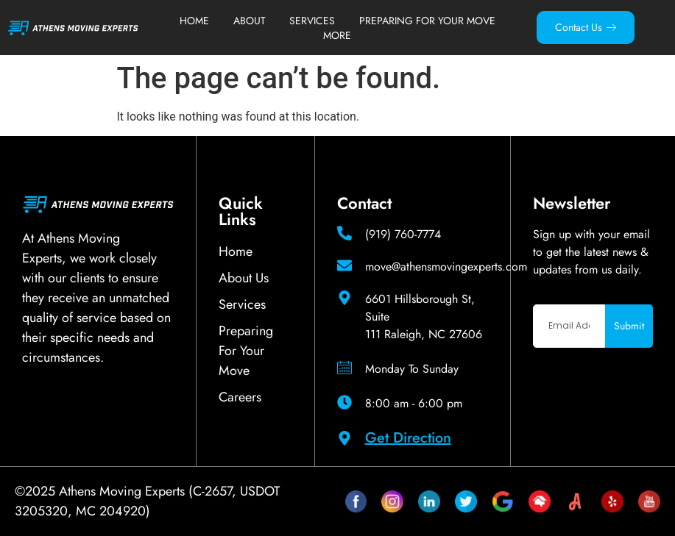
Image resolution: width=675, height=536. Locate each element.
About (249, 20)
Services (312, 20)
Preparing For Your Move (427, 20)
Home (194, 20)
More (337, 35)
